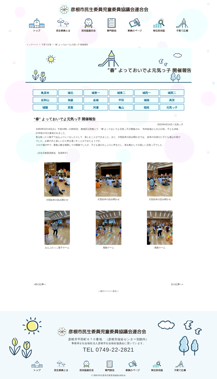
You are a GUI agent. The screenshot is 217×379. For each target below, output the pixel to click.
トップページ (32, 44)
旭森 (70, 100)
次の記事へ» (177, 284)
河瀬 (96, 107)
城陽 (45, 107)
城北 (70, 92)
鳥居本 (45, 92)
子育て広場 (46, 44)
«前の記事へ (40, 284)
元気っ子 (171, 107)
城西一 (146, 92)
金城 (96, 100)
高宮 (172, 100)
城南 (146, 100)
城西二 (172, 92)
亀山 (121, 107)
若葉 (70, 107)
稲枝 (146, 107)
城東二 (121, 92)
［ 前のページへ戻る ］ (108, 291)
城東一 (96, 92)
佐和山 (45, 100)
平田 (121, 100)
